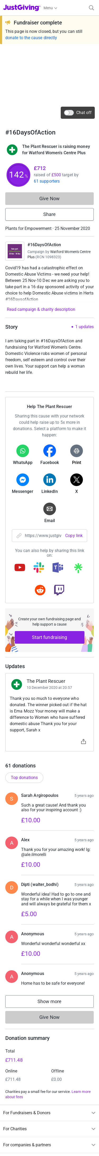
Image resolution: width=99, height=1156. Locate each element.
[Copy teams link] (58, 568)
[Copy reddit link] (40, 590)
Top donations (24, 777)
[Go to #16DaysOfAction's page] (14, 251)
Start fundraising (49, 637)
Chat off (78, 113)
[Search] (91, 8)
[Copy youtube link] (20, 568)
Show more (54, 1003)
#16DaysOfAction (44, 244)
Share (49, 214)
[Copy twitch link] (59, 590)
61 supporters (47, 181)
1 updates (84, 326)
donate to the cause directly (31, 37)
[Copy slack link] (39, 568)
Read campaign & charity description (41, 309)
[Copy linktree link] (78, 569)
